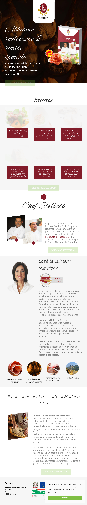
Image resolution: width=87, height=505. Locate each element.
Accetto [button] (65, 498)
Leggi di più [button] (52, 492)
